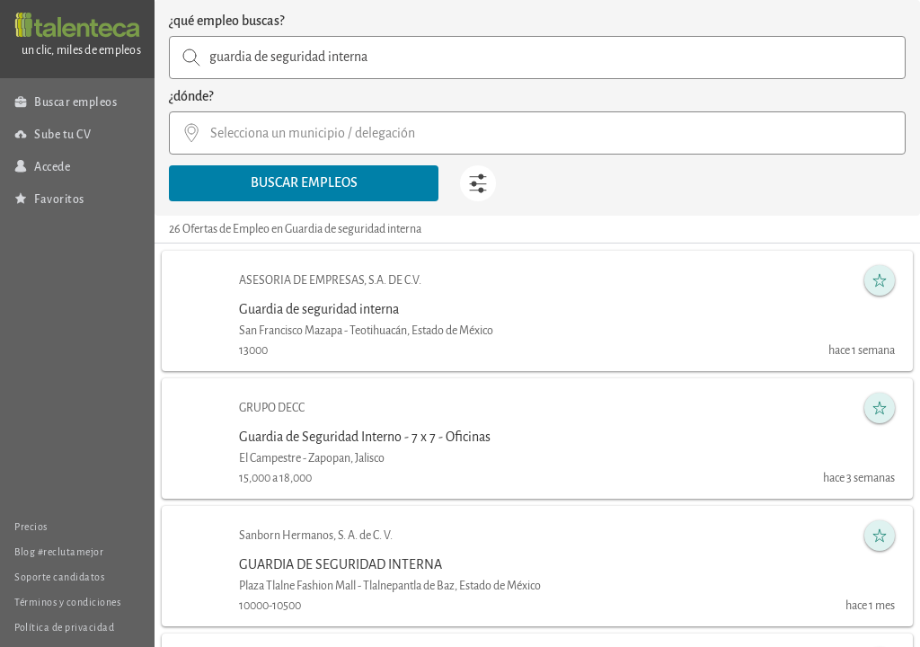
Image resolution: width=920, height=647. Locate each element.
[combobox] (537, 57)
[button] (303, 183)
